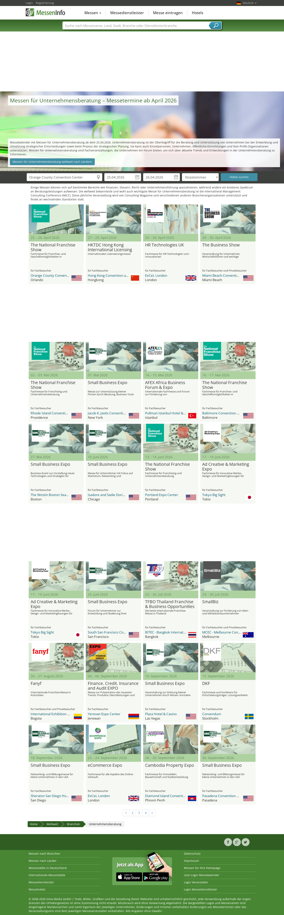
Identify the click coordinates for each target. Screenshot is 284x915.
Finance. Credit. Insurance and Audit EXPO (113, 686)
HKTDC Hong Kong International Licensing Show (110, 247)
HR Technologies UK (164, 245)
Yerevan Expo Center (104, 714)
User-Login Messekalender (201, 875)
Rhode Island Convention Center (56, 413)
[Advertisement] (142, 61)
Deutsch (250, 3)
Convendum (211, 714)
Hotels (197, 12)
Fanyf (36, 683)
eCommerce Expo (105, 765)
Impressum (191, 861)
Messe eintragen (168, 12)
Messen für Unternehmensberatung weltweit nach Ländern (52, 162)
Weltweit (52, 824)
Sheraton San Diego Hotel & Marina (58, 795)
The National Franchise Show (53, 247)
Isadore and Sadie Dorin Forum (112, 494)
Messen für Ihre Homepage (202, 868)
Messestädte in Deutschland (48, 868)
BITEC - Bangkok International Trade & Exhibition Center (188, 632)
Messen (92, 12)
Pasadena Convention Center (224, 795)
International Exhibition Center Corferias (62, 714)
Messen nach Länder (43, 861)
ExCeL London (156, 275)
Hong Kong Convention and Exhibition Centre (122, 275)
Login (29, 3)
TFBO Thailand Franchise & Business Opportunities (169, 604)
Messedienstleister (127, 12)
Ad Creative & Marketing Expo (225, 467)
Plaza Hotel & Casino (161, 714)
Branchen (73, 824)
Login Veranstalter (196, 882)
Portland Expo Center (161, 494)
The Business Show (221, 245)
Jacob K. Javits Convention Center (113, 413)
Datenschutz (192, 853)
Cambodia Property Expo (169, 765)
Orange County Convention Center (57, 275)
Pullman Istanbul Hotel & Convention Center (179, 413)
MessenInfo (45, 12)
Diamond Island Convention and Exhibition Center (183, 795)
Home (34, 824)
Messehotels (37, 889)
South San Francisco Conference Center (118, 632)
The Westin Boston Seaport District (57, 494)
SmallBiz (210, 601)
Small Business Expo (107, 382)
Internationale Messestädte (47, 875)
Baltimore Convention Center (225, 413)
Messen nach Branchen (44, 853)
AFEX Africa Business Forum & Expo (165, 385)
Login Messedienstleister (200, 889)
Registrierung (45, 3)
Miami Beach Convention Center (227, 275)
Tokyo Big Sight (213, 494)
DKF (206, 683)
